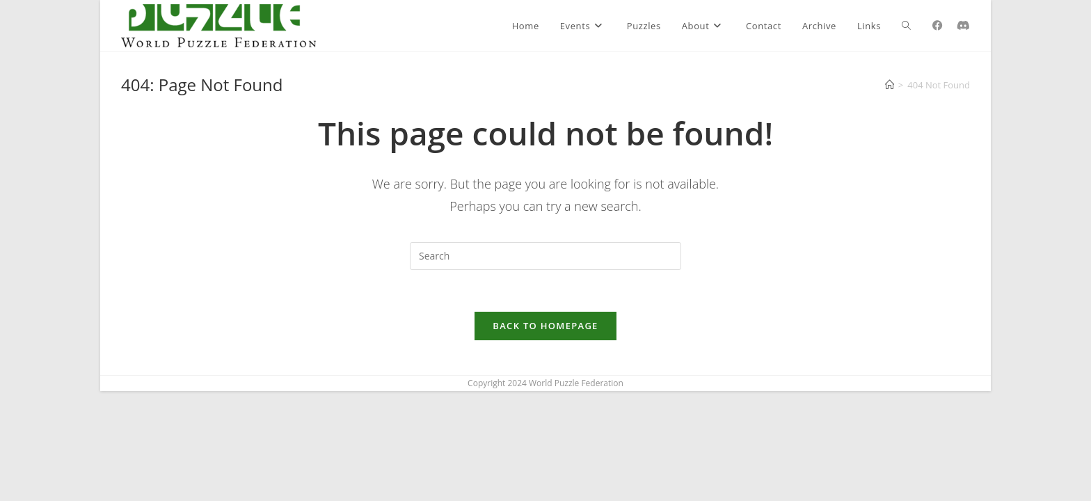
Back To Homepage (545, 325)
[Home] (889, 85)
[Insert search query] (545, 256)
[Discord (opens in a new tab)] (963, 25)
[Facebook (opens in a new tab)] (937, 25)
